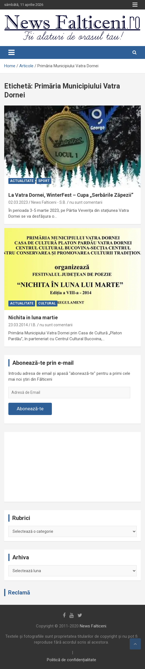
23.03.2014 (18, 325)
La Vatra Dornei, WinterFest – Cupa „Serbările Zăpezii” (70, 195)
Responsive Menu (135, 4)
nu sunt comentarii (85, 202)
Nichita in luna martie (33, 317)
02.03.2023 (18, 202)
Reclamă (19, 592)
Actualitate (21, 181)
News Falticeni (93, 626)
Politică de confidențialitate (71, 659)
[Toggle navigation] (11, 52)
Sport (44, 181)
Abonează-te (30, 408)
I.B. (33, 325)
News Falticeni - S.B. (48, 202)
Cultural (47, 303)
